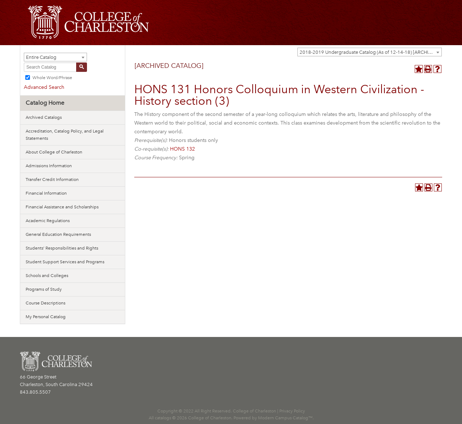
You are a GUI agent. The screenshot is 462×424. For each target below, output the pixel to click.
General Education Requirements (58, 234)
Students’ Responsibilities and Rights (62, 248)
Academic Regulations (48, 220)
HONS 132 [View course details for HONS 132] (182, 149)
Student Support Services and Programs (65, 261)
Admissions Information (49, 165)
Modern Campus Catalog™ (285, 417)
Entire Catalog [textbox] (41, 57)
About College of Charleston (54, 152)
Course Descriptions (45, 303)
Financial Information (46, 193)
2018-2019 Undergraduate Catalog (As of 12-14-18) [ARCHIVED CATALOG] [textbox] (370, 52)
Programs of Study (44, 289)
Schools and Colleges (47, 275)
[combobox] (369, 52)
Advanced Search (44, 87)
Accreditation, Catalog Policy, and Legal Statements (65, 135)
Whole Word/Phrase (52, 77)
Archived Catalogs (44, 117)
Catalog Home (45, 102)
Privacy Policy (292, 411)
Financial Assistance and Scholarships (62, 206)
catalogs (163, 417)
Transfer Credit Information (52, 179)
